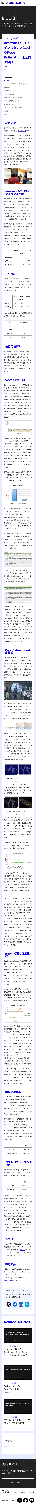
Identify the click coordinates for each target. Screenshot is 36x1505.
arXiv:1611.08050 (9, 1281)
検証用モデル (8, 91)
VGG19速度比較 (9, 94)
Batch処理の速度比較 (11, 101)
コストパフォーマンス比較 (13, 108)
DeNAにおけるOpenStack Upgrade (15, 1388)
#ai (5, 69)
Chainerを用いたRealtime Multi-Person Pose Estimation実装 (16, 1352)
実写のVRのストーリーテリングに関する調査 (17, 1422)
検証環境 (7, 87)
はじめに (7, 80)
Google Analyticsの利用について (23, 1492)
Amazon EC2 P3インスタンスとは (16, 84)
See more (18, 1482)
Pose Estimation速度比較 (13, 97)
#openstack (7, 1392)
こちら (22, 1250)
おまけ (6, 111)
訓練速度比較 (8, 104)
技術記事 (14, 38)
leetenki (22, 131)
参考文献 (7, 114)
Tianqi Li (9, 66)
